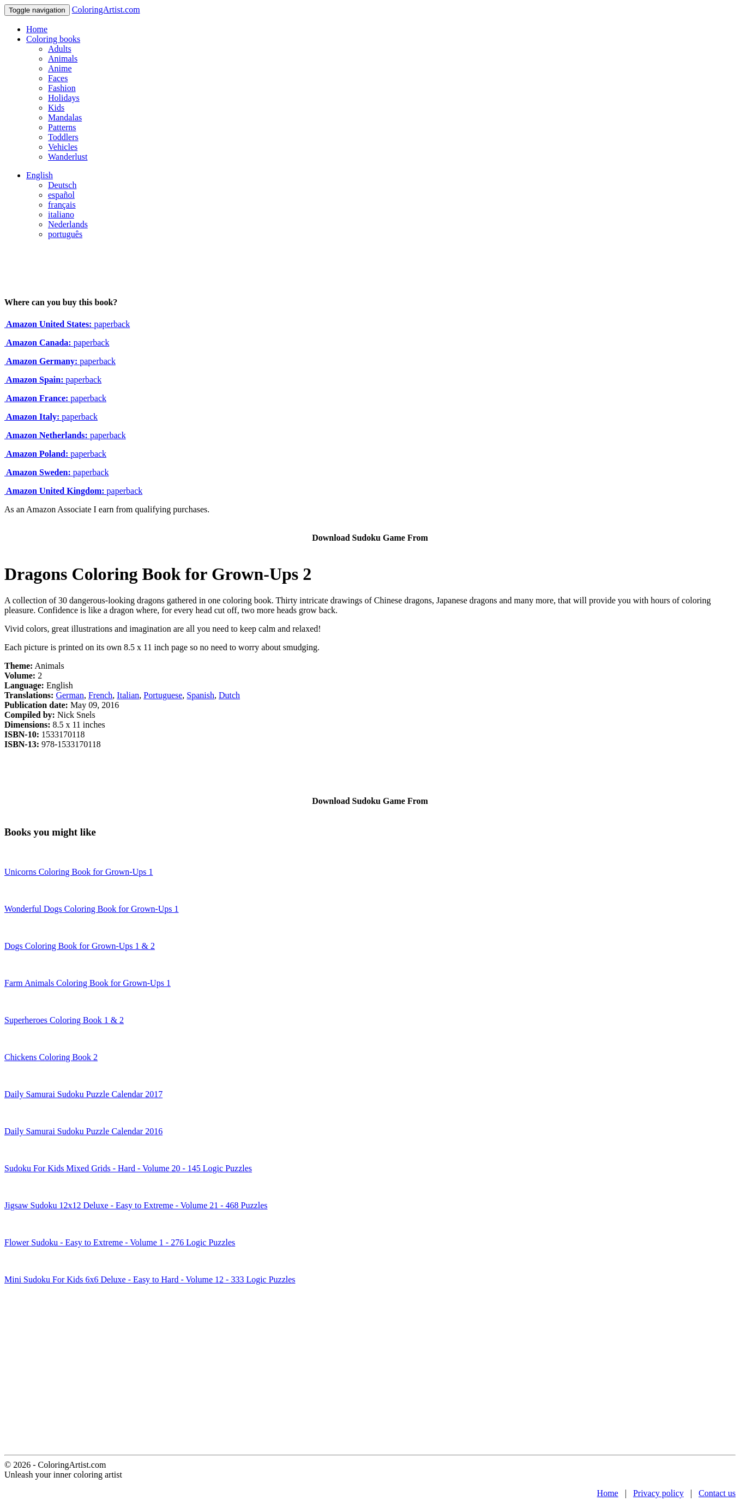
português (65, 234)
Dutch (229, 695)
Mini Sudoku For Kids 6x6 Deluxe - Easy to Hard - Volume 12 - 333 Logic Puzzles (150, 1279)
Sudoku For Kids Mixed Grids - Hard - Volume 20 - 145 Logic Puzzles (128, 1168)
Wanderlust (67, 156)
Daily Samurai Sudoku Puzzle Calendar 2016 (83, 1131)
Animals (62, 58)
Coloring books (53, 39)
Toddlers (63, 137)
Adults (59, 48)
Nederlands (68, 224)
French (100, 695)
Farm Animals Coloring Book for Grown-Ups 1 (87, 983)
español (61, 194)
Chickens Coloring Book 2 (51, 1057)
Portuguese (162, 695)
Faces (58, 78)
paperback (67, 324)
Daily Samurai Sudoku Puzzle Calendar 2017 (83, 1094)
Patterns (62, 127)
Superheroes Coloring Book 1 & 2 (64, 1020)
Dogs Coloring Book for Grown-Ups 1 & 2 (79, 946)
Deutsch (62, 185)
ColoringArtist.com (106, 9)
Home (36, 29)
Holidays (64, 97)
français (62, 204)
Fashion (62, 88)
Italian (128, 695)
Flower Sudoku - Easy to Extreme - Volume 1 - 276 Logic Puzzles (119, 1242)
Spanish (200, 695)
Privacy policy (658, 1493)
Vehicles (62, 147)
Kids (56, 107)
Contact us (717, 1493)
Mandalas (65, 117)
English (39, 175)
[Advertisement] (370, 1373)
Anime (60, 68)
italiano (61, 214)
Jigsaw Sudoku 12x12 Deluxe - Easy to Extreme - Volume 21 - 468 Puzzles (135, 1205)
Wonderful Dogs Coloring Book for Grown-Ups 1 (91, 908)
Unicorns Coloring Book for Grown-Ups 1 (78, 871)
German (70, 695)
